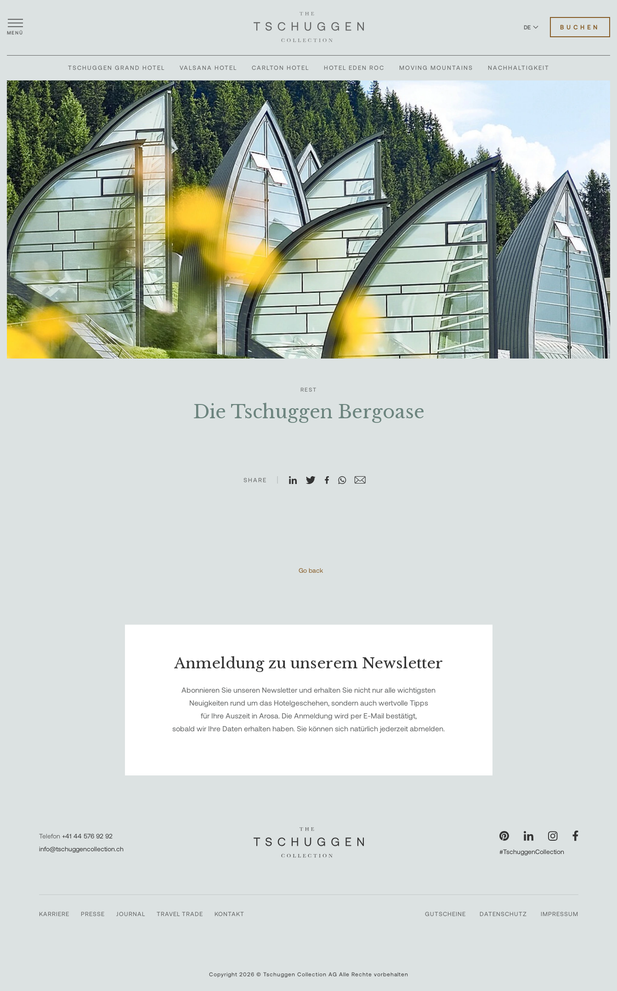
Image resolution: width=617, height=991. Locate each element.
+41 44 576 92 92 (87, 836)
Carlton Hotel (280, 67)
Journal (130, 913)
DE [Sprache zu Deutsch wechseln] (531, 27)
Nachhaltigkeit (518, 67)
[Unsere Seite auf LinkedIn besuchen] (528, 836)
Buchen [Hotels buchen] (580, 27)
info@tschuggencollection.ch (81, 849)
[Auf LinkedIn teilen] (297, 480)
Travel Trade (180, 913)
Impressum (559, 913)
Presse (93, 913)
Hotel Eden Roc (354, 67)
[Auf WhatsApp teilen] (346, 480)
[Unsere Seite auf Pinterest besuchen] (504, 836)
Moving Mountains (436, 67)
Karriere (54, 913)
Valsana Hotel (208, 67)
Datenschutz (503, 913)
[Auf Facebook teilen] (331, 480)
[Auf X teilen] (315, 480)
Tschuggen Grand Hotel (116, 67)
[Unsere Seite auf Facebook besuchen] (575, 836)
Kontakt (229, 913)
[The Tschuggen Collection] (309, 27)
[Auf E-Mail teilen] (364, 480)
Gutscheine (445, 913)
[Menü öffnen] (15, 27)
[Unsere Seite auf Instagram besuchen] (553, 836)
